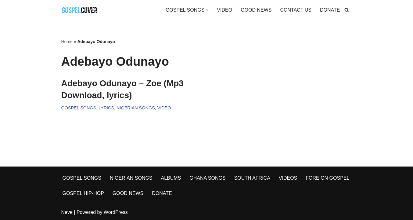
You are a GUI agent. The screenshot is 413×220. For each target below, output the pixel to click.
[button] (207, 10)
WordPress (116, 212)
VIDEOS (288, 178)
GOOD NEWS (256, 10)
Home (67, 41)
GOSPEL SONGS (78, 107)
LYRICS (106, 107)
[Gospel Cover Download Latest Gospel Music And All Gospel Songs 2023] (79, 10)
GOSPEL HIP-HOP (83, 193)
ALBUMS (171, 178)
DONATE (330, 10)
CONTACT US (295, 10)
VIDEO (224, 10)
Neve (67, 212)
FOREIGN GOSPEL (327, 178)
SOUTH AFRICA (252, 178)
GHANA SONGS (207, 178)
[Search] (346, 10)
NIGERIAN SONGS (136, 107)
